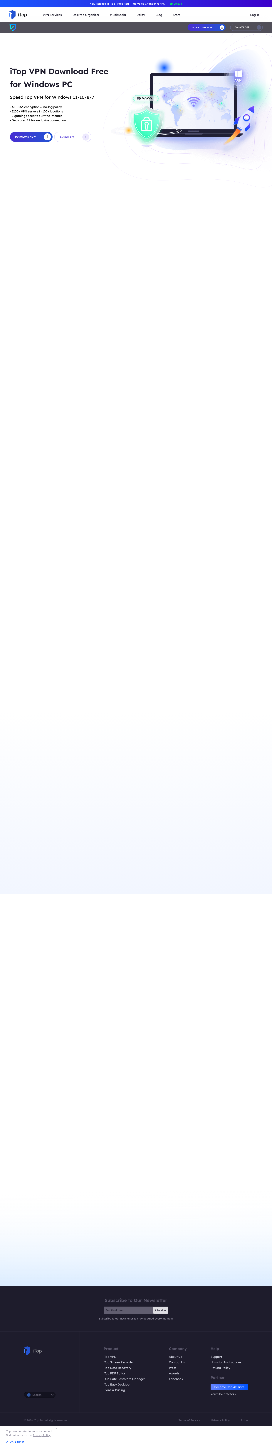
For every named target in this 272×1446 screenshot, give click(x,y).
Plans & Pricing (114, 1390)
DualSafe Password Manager (124, 1379)
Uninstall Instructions (226, 1362)
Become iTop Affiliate (229, 1387)
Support (216, 1357)
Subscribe (160, 1310)
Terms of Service (189, 1420)
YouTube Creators (223, 1394)
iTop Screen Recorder (119, 1362)
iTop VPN (110, 1357)
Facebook (176, 1379)
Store (176, 15)
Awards (174, 1373)
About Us (175, 1357)
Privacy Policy (220, 1420)
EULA (244, 1420)
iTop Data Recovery (117, 1368)
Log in (254, 15)
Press (173, 1368)
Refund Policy (220, 1368)
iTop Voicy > (174, 3)
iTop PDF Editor (114, 1373)
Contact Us (177, 1362)
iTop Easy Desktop (117, 1384)
